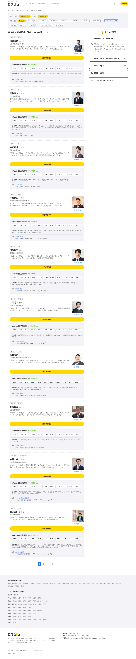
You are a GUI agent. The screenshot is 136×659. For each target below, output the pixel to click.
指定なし (21, 21)
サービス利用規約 (21, 650)
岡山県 (24, 613)
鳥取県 (15, 613)
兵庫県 (29, 610)
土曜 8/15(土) (86, 21)
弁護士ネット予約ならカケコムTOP (18, 10)
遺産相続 (38, 583)
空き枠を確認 (46, 58)
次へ (53, 564)
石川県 (30, 604)
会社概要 (10, 650)
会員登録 (124, 3)
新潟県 (20, 604)
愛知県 (24, 607)
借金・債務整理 (23, 583)
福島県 (39, 598)
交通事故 (31, 583)
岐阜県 (15, 607)
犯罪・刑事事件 (100, 583)
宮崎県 (39, 619)
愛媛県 (24, 616)
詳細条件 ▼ (59, 25)
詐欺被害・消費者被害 (63, 583)
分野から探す (42, 3)
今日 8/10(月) (31, 21)
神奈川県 (44, 601)
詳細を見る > (78, 53)
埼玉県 (29, 601)
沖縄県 (15, 622)
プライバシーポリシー (35, 650)
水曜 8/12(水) (53, 21)
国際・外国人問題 (76, 583)
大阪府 (24, 610)
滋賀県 (15, 610)
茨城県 (15, 601)
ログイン (115, 3)
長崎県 (24, 619)
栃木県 (19, 601)
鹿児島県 (44, 619)
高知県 (29, 616)
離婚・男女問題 (12, 583)
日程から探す (54, 3)
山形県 (34, 598)
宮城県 (24, 598)
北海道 (16, 595)
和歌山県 (39, 610)
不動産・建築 (110, 583)
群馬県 (24, 601)
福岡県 (15, 619)
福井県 (34, 604)
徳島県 (15, 616)
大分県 (34, 619)
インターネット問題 (88, 583)
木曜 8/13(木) (64, 21)
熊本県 (29, 619)
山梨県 (39, 604)
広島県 (29, 613)
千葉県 (34, 601)
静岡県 (19, 607)
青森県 (15, 598)
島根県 (19, 613)
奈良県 (34, 610)
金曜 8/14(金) (75, 21)
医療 (22, 586)
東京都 (39, 601)
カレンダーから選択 (111, 21)
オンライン (23, 25)
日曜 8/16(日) (97, 21)
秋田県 (29, 598)
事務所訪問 (33, 25)
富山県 (25, 604)
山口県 (34, 613)
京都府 (19, 610)
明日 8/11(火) (42, 21)
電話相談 (13, 25)
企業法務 (118, 583)
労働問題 (45, 583)
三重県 (29, 607)
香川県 (19, 616)
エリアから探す (29, 3)
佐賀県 (19, 619)
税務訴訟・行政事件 (14, 586)
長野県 (44, 604)
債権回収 (33, 10)
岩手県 (19, 598)
